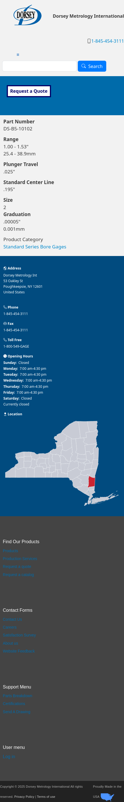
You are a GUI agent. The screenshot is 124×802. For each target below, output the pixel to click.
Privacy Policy (24, 796)
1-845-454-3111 (107, 41)
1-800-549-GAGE (16, 346)
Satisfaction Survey (19, 635)
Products (10, 551)
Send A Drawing (16, 712)
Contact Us (12, 619)
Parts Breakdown (17, 696)
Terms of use (46, 796)
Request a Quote (29, 91)
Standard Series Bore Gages (34, 246)
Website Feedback (19, 651)
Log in (9, 756)
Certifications (14, 704)
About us (10, 643)
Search (95, 66)
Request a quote (17, 567)
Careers (10, 627)
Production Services (20, 559)
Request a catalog (18, 575)
